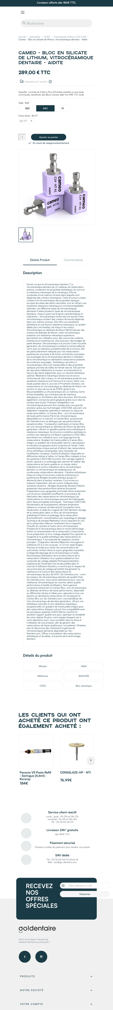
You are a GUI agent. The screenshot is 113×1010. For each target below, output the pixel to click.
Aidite (84, 666)
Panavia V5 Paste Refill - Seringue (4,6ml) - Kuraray (35, 776)
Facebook (24, 956)
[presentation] (84, 905)
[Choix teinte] (26, 121)
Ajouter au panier (48, 137)
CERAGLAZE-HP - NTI (75, 772)
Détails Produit (40, 260)
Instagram (41, 956)
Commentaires (73, 260)
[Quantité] (22, 137)
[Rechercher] (56, 23)
